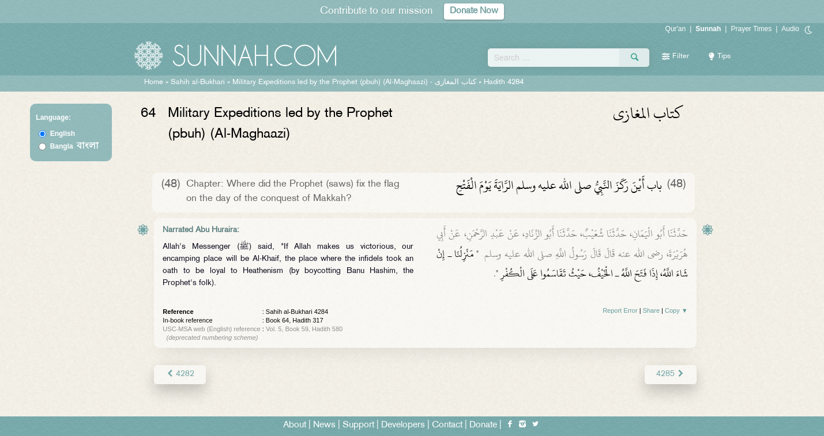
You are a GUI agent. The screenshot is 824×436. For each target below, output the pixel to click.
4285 (670, 374)
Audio (790, 29)
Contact (447, 425)
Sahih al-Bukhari (198, 82)
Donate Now (474, 11)
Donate (483, 425)
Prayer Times (751, 29)
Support (358, 425)
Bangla (74, 146)
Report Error (620, 310)
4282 (179, 374)
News (324, 425)
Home (153, 82)
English (62, 134)
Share (651, 310)
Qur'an (675, 29)
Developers (403, 425)
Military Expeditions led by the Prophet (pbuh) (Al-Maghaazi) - (355, 82)
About (294, 425)
